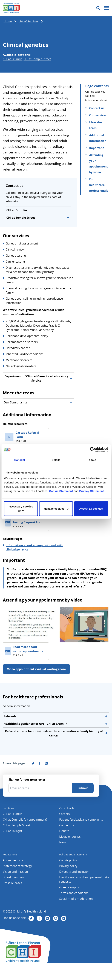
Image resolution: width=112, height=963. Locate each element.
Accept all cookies (91, 508)
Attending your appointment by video (98, 163)
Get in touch (66, 808)
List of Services (28, 21)
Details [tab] (56, 459)
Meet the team (95, 125)
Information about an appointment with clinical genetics (34, 547)
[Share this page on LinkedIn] (46, 763)
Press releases (12, 883)
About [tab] (92, 459)
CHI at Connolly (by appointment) (25, 819)
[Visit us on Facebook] (39, 763)
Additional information (98, 138)
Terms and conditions (73, 893)
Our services (98, 115)
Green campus (69, 887)
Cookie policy (68, 860)
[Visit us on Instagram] (55, 918)
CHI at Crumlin (12, 59)
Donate (64, 831)
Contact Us (66, 825)
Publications (10, 854)
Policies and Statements (73, 854)
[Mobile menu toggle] (106, 8)
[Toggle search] (98, 8)
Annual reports (13, 860)
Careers (64, 814)
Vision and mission (15, 872)
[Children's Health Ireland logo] (11, 8)
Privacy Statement (91, 490)
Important (96, 148)
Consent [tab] (19, 459)
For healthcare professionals (98, 185)
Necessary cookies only (21, 508)
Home (8, 21)
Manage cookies (56, 508)
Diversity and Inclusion (74, 872)
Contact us (96, 108)
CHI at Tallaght (12, 831)
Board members (14, 877)
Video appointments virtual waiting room (36, 669)
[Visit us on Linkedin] (47, 918)
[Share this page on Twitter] (33, 763)
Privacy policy (68, 866)
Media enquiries (70, 837)
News (63, 842)
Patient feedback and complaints (81, 819)
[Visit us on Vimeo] (63, 918)
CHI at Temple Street (37, 59)
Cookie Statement (61, 490)
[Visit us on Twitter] (31, 918)
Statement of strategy (17, 866)
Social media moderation (76, 899)
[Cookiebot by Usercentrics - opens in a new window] (92, 449)
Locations (8, 808)
